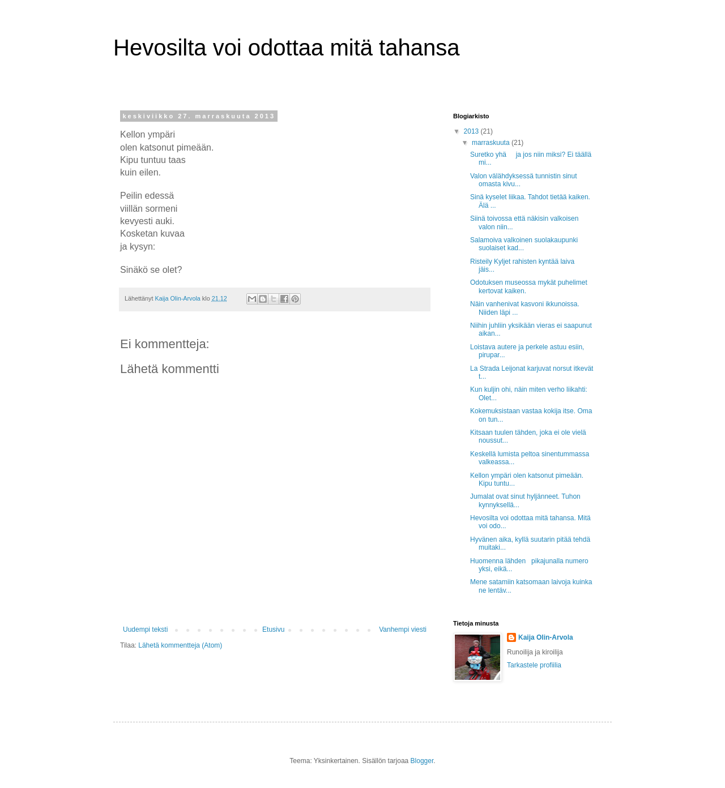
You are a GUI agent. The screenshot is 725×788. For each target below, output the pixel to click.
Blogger (422, 761)
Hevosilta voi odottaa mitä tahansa (286, 47)
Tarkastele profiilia (534, 665)
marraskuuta (491, 143)
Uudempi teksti (145, 629)
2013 (472, 131)
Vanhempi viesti (403, 629)
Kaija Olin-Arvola (545, 637)
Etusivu (273, 629)
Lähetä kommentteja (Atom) (180, 645)
